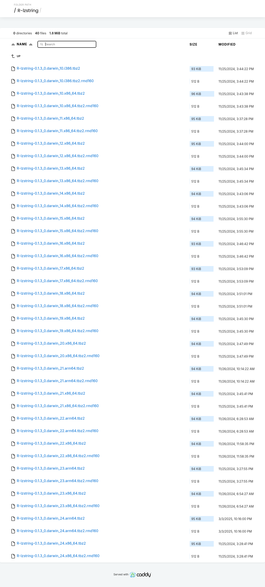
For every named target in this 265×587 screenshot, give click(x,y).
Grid (246, 33)
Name (25, 44)
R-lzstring (28, 10)
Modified (227, 44)
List (233, 33)
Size (193, 44)
